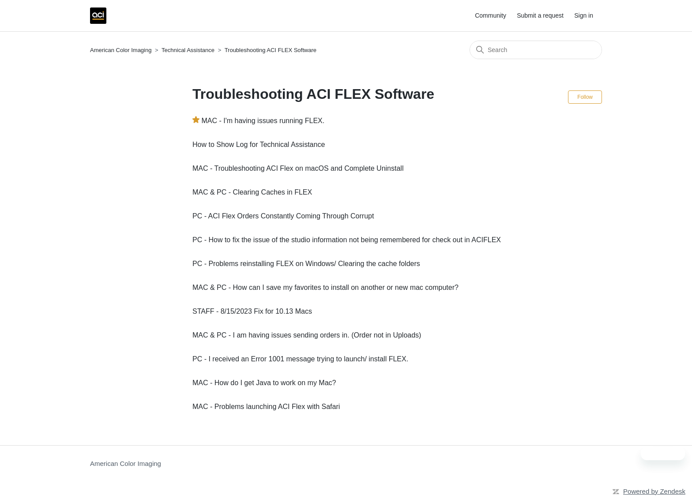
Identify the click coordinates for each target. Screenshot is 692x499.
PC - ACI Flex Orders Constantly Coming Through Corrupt (283, 216)
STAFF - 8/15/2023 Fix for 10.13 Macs (252, 311)
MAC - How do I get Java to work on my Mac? (264, 382)
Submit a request (540, 15)
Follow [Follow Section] (585, 97)
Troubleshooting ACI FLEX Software (270, 50)
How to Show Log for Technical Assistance (258, 144)
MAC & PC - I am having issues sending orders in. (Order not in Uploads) (306, 335)
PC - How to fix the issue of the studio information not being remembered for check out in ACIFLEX (346, 240)
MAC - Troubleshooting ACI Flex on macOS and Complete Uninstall (297, 168)
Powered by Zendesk (654, 491)
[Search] (536, 50)
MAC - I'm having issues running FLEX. (262, 120)
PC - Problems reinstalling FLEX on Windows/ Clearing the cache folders (306, 263)
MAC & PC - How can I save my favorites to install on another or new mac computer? (325, 287)
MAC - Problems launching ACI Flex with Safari (266, 406)
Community (490, 15)
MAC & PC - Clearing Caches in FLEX (252, 192)
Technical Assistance (188, 50)
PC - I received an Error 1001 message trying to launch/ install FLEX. (300, 359)
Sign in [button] (583, 15)
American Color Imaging (120, 50)
